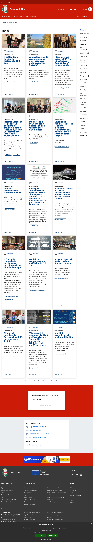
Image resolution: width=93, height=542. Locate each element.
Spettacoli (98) (84, 118)
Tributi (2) (82, 125)
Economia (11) (84, 69)
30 (43, 381)
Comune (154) (84, 56)
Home (4, 22)
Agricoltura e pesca (52, 502)
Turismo (26, 502)
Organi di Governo (6, 488)
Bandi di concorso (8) (83, 49)
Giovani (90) (83, 79)
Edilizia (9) (83, 72)
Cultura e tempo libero (30, 490)
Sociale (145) (83, 115)
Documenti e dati (6, 502)
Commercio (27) (84, 53)
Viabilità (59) (83, 136)
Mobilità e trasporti (29, 504)
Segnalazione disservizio (31, 515)
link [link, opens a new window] (61, 532)
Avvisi (71, 493)
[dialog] (46, 532)
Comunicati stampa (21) (83, 61)
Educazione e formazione (54, 488)
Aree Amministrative (7, 490)
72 (51, 381)
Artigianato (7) (84, 44)
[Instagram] (74, 9)
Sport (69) (82, 122)
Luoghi (72, 503)
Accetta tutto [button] (40, 535)
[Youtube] (70, 9)
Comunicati (8, 51)
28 (34, 381)
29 (38, 381)
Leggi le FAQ (27, 517)
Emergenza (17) (84, 76)
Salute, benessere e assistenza (55, 497)
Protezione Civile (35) (83, 103)
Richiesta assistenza (29, 519)
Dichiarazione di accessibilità (55, 519)
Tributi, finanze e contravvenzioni (56, 492)
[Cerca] (90, 9)
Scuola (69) (83, 108)
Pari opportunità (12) (84, 94)
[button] (46, 539)
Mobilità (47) (83, 86)
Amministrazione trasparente (55, 512)
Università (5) (83, 132)
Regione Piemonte (6, 2)
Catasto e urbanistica (30, 500)
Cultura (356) (83, 65)
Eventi (71, 500)
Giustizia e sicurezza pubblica (55, 490)
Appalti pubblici (28, 497)
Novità (10, 22)
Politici (3, 497)
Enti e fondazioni (5, 495)
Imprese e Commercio (30, 495)
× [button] (91, 524)
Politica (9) (83, 99)
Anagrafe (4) (83, 41)
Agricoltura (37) (84, 34)
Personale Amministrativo (8, 500)
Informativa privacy (52, 515)
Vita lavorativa (28, 493)
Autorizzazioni (51, 499)
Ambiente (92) (84, 37)
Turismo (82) (83, 129)
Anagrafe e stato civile (30, 488)
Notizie (72, 488)
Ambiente (49, 495)
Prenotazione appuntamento (32, 512)
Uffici (2, 493)
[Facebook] (66, 9)
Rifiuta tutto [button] (52, 535)
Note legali (50, 517)
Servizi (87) (83, 111)
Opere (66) (83, 90)
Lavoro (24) (83, 83)
